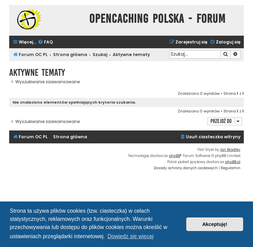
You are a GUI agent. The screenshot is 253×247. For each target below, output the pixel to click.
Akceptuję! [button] (214, 224)
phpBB (174, 155)
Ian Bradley (230, 149)
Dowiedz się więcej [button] (131, 236)
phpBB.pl (232, 161)
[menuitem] (45, 42)
